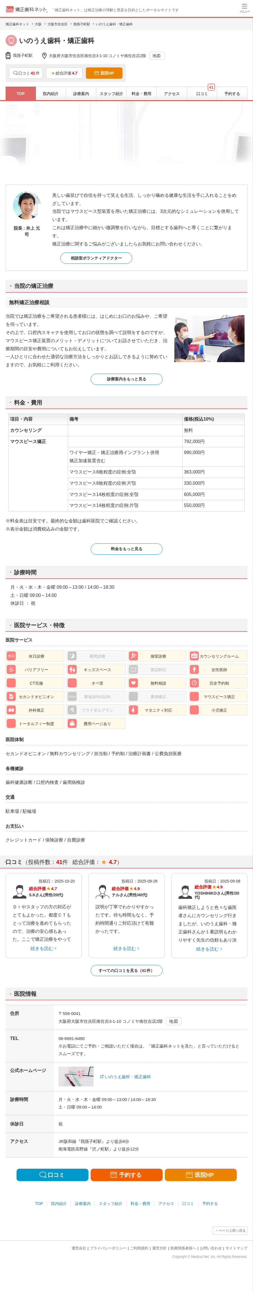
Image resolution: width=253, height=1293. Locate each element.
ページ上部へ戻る (232, 1231)
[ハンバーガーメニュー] (244, 7)
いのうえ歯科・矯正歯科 (128, 1076)
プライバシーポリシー (108, 1248)
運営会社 (79, 1248)
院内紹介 (59, 1203)
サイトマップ (236, 1248)
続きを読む (42, 948)
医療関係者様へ (183, 1248)
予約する (210, 1203)
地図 (156, 55)
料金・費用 (140, 1203)
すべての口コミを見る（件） (127, 970)
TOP (39, 1203)
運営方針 (159, 1248)
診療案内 (83, 1203)
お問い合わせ (211, 1248)
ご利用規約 (139, 1248)
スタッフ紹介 (110, 1203)
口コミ (188, 1203)
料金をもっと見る (126, 549)
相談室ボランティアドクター (96, 258)
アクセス (166, 1203)
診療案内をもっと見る (126, 379)
